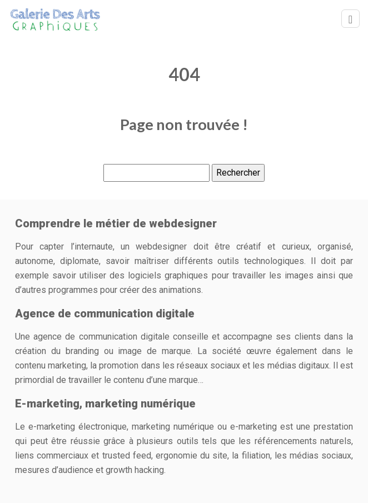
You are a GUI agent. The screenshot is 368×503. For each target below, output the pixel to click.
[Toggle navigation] (350, 18)
